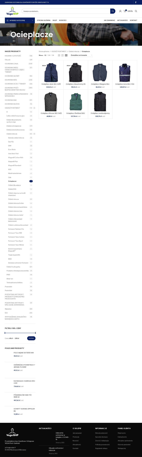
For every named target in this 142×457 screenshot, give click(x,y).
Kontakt (75, 448)
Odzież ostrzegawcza (14, 126)
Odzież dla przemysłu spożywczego (14, 121)
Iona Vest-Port (13, 153)
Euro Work (12, 149)
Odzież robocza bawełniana (17, 207)
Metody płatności (101, 433)
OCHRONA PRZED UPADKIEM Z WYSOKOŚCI (16, 95)
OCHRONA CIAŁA (11, 64)
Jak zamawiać (77, 433)
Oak (9, 177)
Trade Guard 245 (14, 255)
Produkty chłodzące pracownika (18, 271)
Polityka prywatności (102, 444)
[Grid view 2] (59, 55)
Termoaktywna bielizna (14, 282)
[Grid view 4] (66, 55)
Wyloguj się (122, 448)
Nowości (76, 441)
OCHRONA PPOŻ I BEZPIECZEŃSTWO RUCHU (15, 89)
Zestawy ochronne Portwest (18, 263)
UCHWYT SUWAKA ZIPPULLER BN (24, 410)
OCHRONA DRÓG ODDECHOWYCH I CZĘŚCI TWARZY (14, 70)
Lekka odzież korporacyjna (15, 116)
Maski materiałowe (14, 173)
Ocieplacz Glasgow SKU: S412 (100, 85)
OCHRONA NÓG (11, 80)
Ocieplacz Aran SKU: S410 (51, 84)
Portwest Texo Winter (16, 245)
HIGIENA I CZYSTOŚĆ (13, 56)
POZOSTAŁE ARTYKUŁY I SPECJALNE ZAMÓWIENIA (14, 304)
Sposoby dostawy (101, 437)
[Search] (68, 11)
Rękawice (8, 309)
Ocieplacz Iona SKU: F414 (124, 84)
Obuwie (7, 60)
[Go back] (7, 34)
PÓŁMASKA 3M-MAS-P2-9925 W (23, 396)
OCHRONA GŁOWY (12, 76)
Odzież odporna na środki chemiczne (17, 194)
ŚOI (6, 313)
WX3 (10, 259)
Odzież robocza (12, 134)
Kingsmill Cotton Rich (15, 157)
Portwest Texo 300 (15, 233)
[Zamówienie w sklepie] (82, 55)
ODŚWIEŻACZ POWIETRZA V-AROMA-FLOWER (24, 366)
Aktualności (77, 444)
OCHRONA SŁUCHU (12, 104)
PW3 (8, 275)
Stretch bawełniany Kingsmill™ (15, 250)
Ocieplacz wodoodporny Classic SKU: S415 (100, 114)
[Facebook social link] (136, 2)
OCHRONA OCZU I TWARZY (15, 84)
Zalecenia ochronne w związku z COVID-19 (62, 436)
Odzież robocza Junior (15, 215)
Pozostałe (8, 286)
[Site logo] (12, 11)
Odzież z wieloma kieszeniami (18, 225)
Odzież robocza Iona (15, 211)
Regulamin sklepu (101, 448)
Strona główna (44, 51)
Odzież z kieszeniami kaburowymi (15, 220)
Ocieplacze (12, 181)
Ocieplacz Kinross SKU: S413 (51, 113)
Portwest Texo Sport (15, 241)
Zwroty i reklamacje (102, 441)
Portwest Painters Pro (16, 229)
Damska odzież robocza (16, 138)
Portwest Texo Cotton (16, 237)
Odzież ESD (12, 189)
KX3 (9, 169)
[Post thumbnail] (46, 438)
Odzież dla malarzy (14, 185)
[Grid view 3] (62, 55)
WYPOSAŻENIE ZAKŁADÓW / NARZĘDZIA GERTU (16, 318)
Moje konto (122, 433)
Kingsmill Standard (14, 165)
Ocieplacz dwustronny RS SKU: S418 (75, 85)
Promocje (76, 437)
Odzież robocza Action (16, 203)
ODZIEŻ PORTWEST (12, 108)
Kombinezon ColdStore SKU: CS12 (24, 382)
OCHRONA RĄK (11, 100)
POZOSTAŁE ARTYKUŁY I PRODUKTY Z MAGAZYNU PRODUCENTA (14, 296)
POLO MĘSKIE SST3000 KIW (24, 353)
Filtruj (31, 338)
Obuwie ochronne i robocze (56, 449)
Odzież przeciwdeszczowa (16, 130)
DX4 (9, 146)
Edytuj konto (122, 437)
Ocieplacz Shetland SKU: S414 (75, 114)
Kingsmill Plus (13, 161)
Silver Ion (10, 279)
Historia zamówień (124, 444)
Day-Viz (10, 142)
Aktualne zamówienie (125, 441)
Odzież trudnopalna (13, 267)
